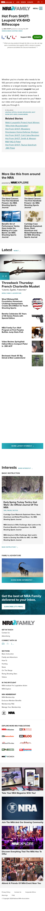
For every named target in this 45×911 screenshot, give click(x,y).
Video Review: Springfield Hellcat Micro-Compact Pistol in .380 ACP (14, 344)
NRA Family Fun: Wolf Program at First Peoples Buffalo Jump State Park (13, 330)
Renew (23, 2)
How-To (4, 660)
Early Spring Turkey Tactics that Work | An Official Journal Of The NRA (21, 504)
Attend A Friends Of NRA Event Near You (21, 883)
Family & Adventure (13, 293)
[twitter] (9, 35)
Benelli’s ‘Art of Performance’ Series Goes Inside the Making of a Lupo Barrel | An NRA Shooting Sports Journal (11, 230)
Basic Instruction (11, 473)
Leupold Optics (11, 112)
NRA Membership (8, 697)
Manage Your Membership (11, 707)
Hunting (14, 31)
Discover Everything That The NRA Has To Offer (22, 852)
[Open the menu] (41, 8)
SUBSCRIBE (13, 606)
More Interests (24, 468)
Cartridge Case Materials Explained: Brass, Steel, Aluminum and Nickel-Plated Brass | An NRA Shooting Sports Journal (33, 230)
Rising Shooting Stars (9, 674)
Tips (5, 510)
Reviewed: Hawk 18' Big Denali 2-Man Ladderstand (13, 356)
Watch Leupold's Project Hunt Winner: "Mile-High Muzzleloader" (22, 124)
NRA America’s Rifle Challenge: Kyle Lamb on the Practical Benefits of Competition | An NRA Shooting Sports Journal (22, 527)
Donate (30, 2)
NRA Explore (6, 689)
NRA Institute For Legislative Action (14, 685)
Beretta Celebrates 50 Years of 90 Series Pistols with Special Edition (14, 316)
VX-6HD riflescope (24, 112)
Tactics (15, 510)
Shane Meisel (23, 114)
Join (17, 2)
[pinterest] (14, 35)
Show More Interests (27, 580)
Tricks (9, 510)
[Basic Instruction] (17, 547)
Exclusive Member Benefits (11, 700)
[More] (19, 251)
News (9, 31)
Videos (4, 31)
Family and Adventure (10, 657)
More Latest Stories (27, 446)
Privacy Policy (6, 892)
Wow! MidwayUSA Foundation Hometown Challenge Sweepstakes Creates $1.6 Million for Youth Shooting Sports (15, 303)
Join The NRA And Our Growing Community (22, 822)
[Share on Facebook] (3, 35)
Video (20, 31)
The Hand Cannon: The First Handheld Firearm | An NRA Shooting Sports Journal (10, 203)
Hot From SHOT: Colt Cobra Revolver (22, 135)
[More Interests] (31, 468)
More (16, 251)
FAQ (13, 895)
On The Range (7, 670)
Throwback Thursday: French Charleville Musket (21, 284)
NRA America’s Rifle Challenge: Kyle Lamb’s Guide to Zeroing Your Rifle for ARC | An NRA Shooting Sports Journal (20, 537)
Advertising (6, 636)
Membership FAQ (8, 704)
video (15, 114)
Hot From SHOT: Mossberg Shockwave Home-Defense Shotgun (22, 130)
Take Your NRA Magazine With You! (19, 793)
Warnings (5, 895)
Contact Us (6, 633)
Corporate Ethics (30, 892)
